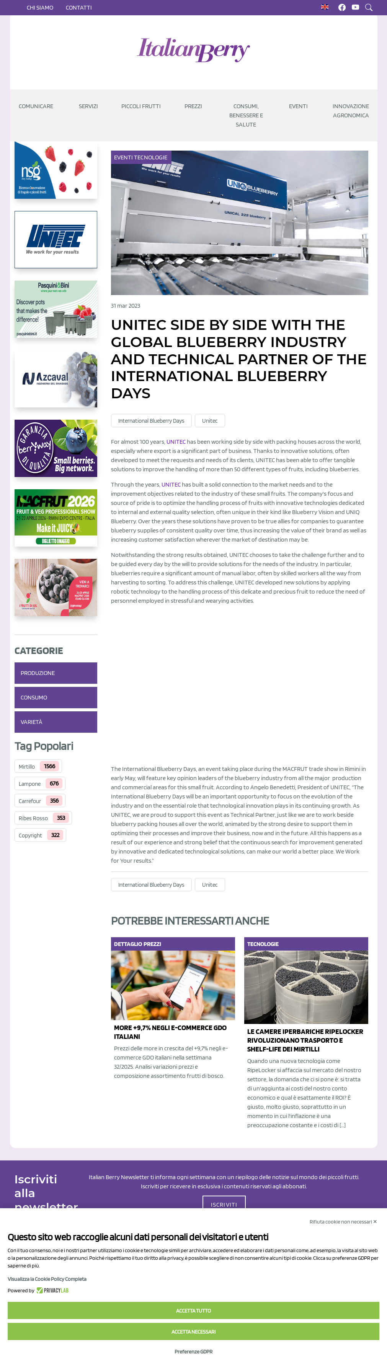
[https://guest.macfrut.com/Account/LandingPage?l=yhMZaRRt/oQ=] (56, 524)
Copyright (30, 835)
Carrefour (30, 801)
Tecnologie (151, 157)
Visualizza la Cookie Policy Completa (47, 1279)
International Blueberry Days (151, 420)
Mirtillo (27, 766)
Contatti (79, 7)
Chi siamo (40, 7)
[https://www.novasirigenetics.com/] (56, 176)
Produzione (38, 673)
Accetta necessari (193, 1332)
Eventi (124, 157)
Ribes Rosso (33, 818)
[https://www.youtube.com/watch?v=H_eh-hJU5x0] (56, 385)
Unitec (210, 420)
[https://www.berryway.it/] (56, 454)
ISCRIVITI (224, 1204)
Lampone (30, 783)
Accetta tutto (193, 1311)
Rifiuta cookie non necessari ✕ (343, 1222)
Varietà (31, 721)
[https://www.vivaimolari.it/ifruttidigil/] (56, 593)
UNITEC (176, 441)
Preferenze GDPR (193, 1351)
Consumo (34, 697)
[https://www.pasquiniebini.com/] (56, 315)
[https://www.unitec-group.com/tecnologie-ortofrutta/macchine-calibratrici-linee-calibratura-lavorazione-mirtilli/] (56, 246)
